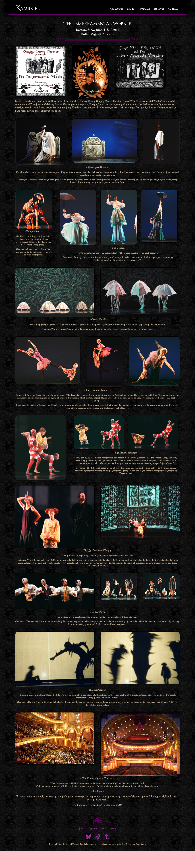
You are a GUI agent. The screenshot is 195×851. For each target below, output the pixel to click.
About (130, 8)
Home (81, 828)
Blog (113, 828)
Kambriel (28, 8)
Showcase (144, 8)
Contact (173, 8)
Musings (159, 8)
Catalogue (116, 8)
